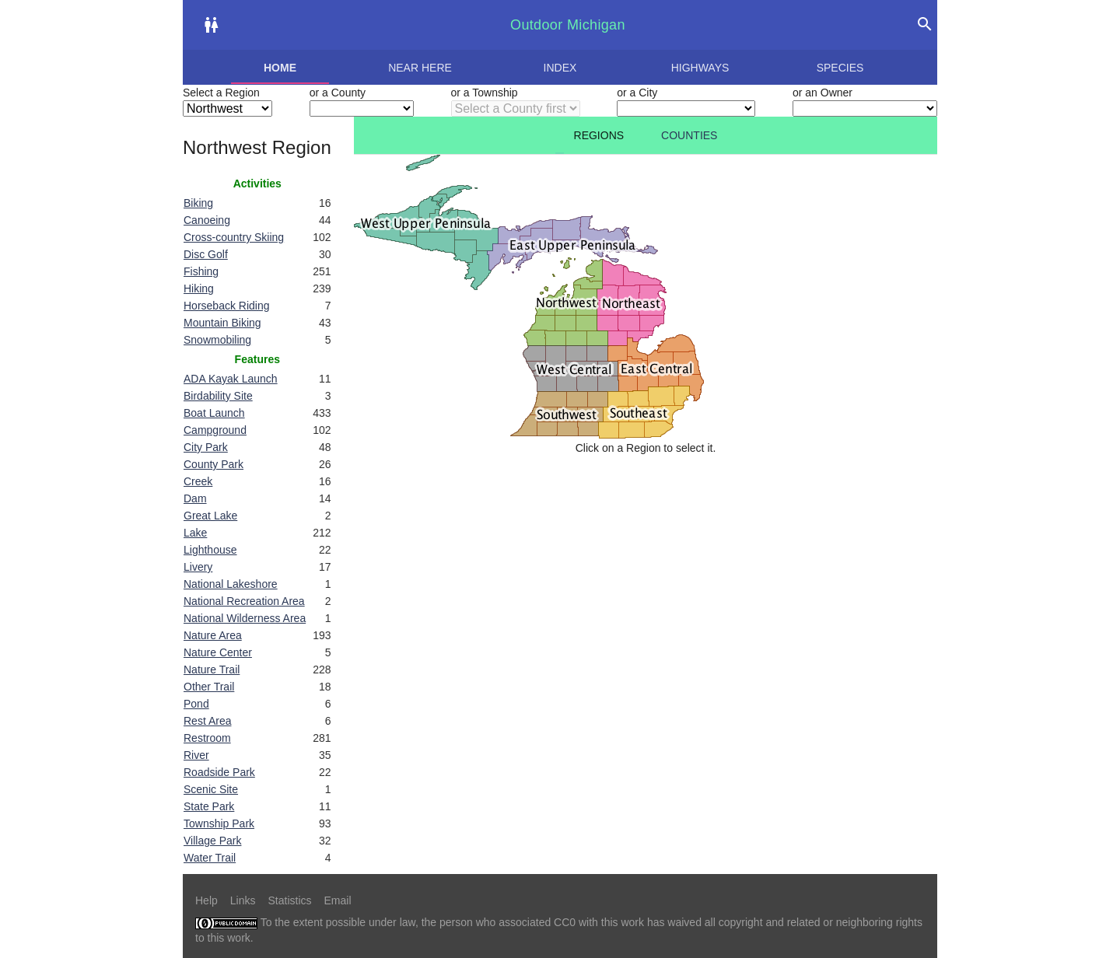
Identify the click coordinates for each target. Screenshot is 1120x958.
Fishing (201, 271)
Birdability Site (218, 396)
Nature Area (213, 635)
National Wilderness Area (245, 618)
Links (243, 900)
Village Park (212, 840)
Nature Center (218, 652)
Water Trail (210, 857)
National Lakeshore (231, 584)
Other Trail (209, 686)
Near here (420, 67)
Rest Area (207, 721)
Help (206, 900)
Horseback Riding (227, 305)
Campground (215, 430)
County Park (213, 464)
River (196, 755)
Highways (700, 67)
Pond (196, 704)
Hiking (199, 288)
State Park (209, 806)
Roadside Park (219, 772)
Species (840, 67)
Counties (689, 135)
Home (280, 67)
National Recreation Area (244, 601)
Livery (198, 567)
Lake (195, 532)
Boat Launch (214, 413)
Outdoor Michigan (567, 25)
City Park (206, 447)
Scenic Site (211, 789)
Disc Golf (206, 254)
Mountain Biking (222, 322)
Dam (195, 498)
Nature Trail (212, 669)
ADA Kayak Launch (231, 378)
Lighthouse (210, 550)
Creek (198, 481)
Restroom (207, 738)
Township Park (219, 823)
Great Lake (210, 515)
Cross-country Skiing (234, 237)
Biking (198, 203)
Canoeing (207, 220)
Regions (599, 135)
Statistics (289, 900)
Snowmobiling (217, 340)
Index (560, 67)
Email (338, 900)
